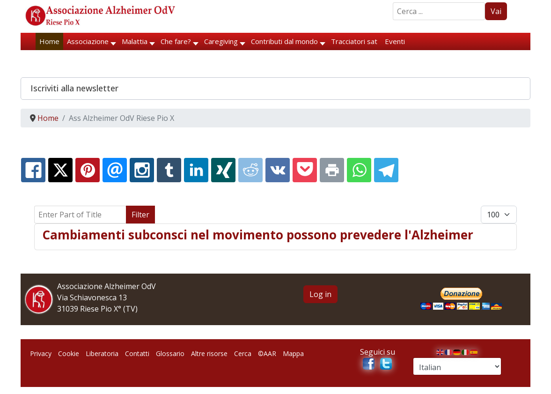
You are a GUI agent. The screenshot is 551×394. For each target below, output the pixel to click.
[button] (275, 88)
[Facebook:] (33, 170)
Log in (320, 294)
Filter (140, 214)
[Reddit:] (250, 170)
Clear (169, 214)
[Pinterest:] (87, 170)
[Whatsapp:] (359, 170)
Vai (496, 11)
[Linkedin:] (196, 170)
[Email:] (115, 170)
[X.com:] (60, 170)
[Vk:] (277, 170)
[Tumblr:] (169, 170)
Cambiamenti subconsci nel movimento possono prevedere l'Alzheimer (257, 234)
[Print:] (332, 170)
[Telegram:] (386, 170)
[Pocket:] (305, 170)
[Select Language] (457, 366)
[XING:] (223, 170)
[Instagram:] (142, 170)
